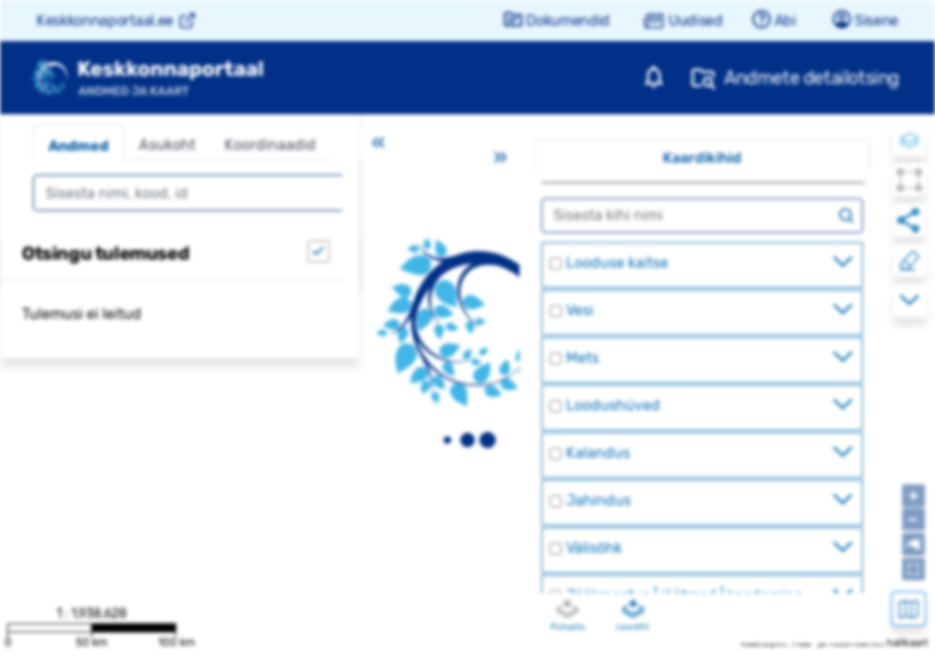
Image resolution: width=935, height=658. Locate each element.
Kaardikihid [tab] (702, 157)
